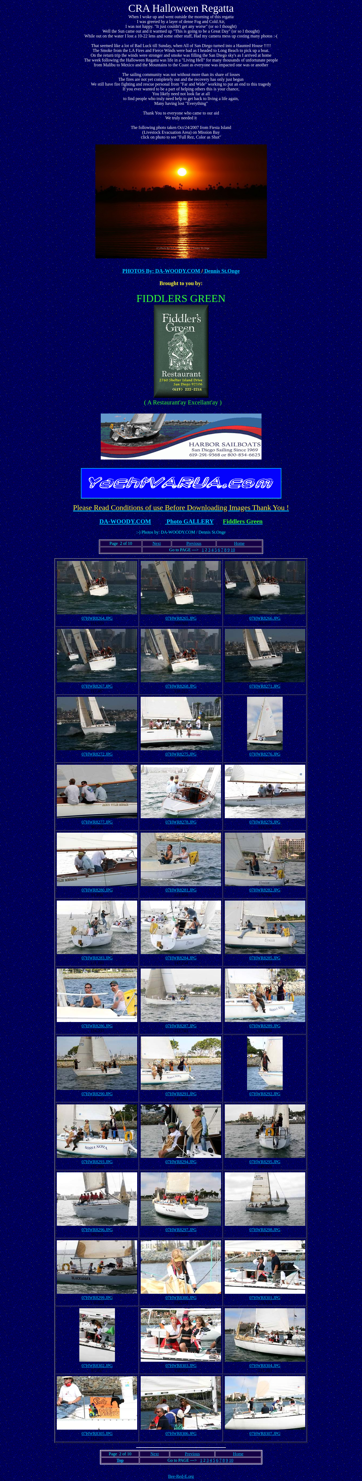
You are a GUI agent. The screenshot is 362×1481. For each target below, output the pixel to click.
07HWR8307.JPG (265, 1433)
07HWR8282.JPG (265, 890)
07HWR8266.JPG (265, 618)
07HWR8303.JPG (180, 1365)
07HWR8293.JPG (97, 1161)
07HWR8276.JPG (265, 754)
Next (156, 543)
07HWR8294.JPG (180, 1161)
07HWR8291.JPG (180, 1094)
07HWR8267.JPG (97, 686)
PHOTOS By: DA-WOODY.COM (161, 271)
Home (239, 543)
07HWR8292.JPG (265, 1094)
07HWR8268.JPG (180, 686)
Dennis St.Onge (221, 271)
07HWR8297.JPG (180, 1229)
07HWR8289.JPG (265, 1026)
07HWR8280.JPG (97, 890)
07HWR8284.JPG (180, 958)
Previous (193, 543)
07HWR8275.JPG (180, 754)
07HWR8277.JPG (97, 822)
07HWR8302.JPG (97, 1365)
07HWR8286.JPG (97, 1026)
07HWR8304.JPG (265, 1365)
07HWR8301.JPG (265, 1297)
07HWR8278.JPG (180, 822)
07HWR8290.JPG (97, 1094)
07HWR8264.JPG (97, 618)
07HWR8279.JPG (265, 822)
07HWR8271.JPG (265, 686)
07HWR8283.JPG (97, 958)
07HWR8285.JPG (265, 958)
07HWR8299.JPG (97, 1297)
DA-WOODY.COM (125, 521)
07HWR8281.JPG (180, 890)
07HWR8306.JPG (180, 1433)
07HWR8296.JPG (97, 1229)
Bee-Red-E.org (181, 1476)
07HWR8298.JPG (265, 1229)
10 (233, 550)
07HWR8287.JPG (180, 1026)
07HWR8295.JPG (265, 1161)
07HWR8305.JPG (97, 1433)
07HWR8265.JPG (180, 618)
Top (120, 1460)
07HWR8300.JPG (180, 1297)
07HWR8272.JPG (97, 754)
